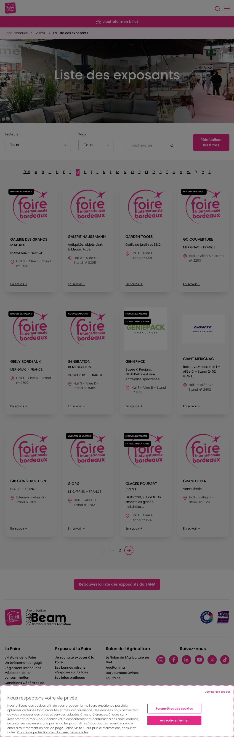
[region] (117, 711)
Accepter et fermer (174, 720)
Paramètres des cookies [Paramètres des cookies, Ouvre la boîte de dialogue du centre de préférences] (174, 708)
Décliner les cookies (218, 692)
